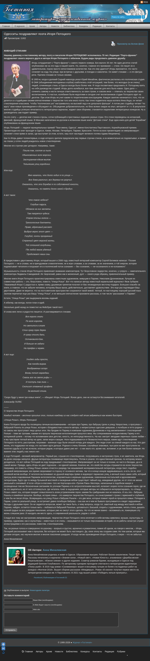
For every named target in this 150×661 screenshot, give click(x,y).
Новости (55, 26)
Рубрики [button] (122, 655)
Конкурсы (83, 26)
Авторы (43, 26)
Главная (6, 26)
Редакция (97, 26)
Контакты (110, 26)
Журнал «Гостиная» (82, 645)
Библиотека (69, 26)
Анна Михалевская (54, 550)
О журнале (20, 26)
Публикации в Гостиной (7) (55, 577)
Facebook (38, 577)
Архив (32, 26)
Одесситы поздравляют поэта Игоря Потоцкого (37, 34)
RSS (144, 2)
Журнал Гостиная (14, 13)
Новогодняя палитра (39, 590)
